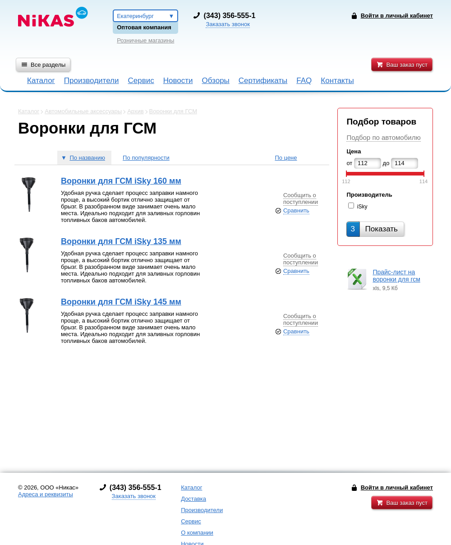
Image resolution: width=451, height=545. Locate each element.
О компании (197, 532)
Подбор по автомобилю (383, 137)
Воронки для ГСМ (173, 111)
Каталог (41, 80)
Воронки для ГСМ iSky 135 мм (121, 241)
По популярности (146, 157)
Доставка (193, 498)
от (349, 163)
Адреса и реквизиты (45, 494)
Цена (353, 151)
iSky (362, 206)
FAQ (304, 80)
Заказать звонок (227, 24)
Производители (91, 80)
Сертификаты (263, 80)
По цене (286, 157)
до (386, 163)
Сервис (141, 80)
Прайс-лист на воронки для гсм (396, 275)
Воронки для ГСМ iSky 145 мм (121, 301)
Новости (178, 80)
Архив (135, 111)
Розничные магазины (145, 40)
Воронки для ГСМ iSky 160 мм (121, 180)
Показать (373, 229)
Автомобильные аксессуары (83, 111)
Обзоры (216, 80)
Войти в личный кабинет (397, 487)
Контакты (337, 80)
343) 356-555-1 (230, 15)
